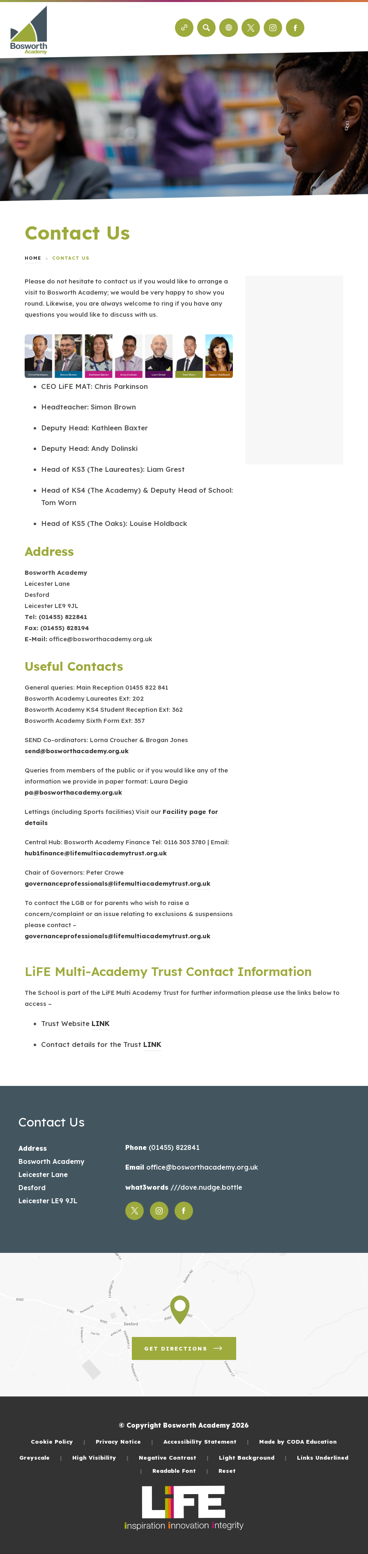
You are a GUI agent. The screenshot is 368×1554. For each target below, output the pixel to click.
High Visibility (100, 1457)
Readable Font (180, 1470)
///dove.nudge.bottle (205, 1187)
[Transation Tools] (228, 27)
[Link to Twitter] (251, 27)
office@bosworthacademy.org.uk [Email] (201, 1167)
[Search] (206, 27)
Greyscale (40, 1457)
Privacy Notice (124, 1441)
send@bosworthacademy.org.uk (77, 751)
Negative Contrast (174, 1457)
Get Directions (184, 1348)
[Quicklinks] (184, 27)
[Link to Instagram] (273, 27)
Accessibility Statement (206, 1441)
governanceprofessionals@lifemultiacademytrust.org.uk (117, 883)
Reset (227, 1470)
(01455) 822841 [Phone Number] (173, 1147)
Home (33, 258)
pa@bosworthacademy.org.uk (73, 792)
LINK (101, 1023)
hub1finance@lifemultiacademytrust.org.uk (96, 853)
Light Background (253, 1457)
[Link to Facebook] (295, 27)
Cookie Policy (58, 1441)
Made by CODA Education (298, 1441)
